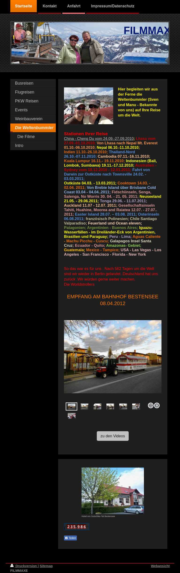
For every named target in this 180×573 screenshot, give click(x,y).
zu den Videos (113, 436)
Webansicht (160, 566)
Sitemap (46, 566)
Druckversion (24, 566)
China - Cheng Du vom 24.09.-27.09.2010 (99, 139)
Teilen (70, 538)
